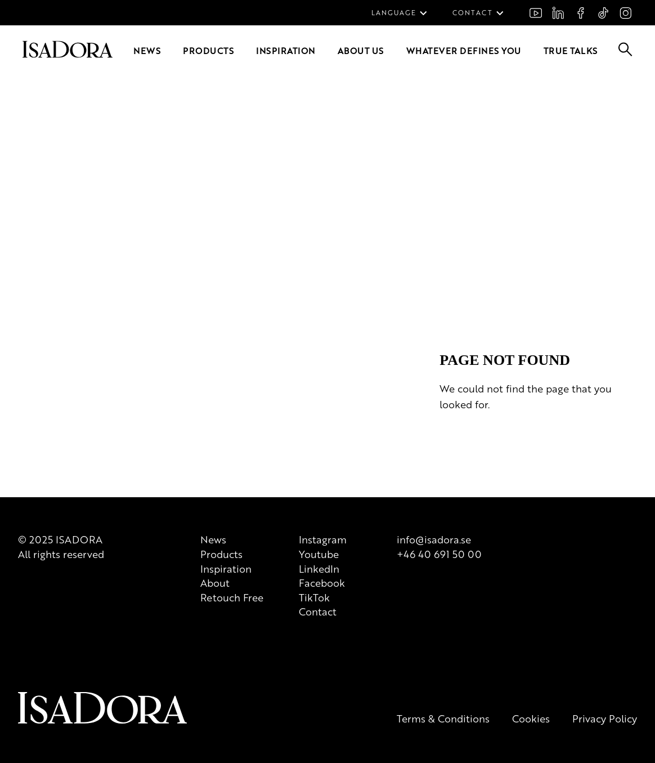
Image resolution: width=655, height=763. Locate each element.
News (15, 165)
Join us (17, 119)
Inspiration (75, 165)
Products (40, 165)
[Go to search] (12, 181)
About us (112, 165)
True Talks (226, 165)
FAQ (38, 119)
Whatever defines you (167, 165)
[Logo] (89, 366)
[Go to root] (50, 155)
